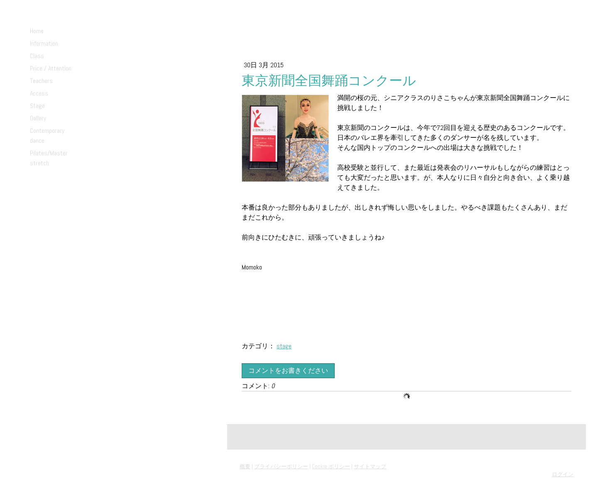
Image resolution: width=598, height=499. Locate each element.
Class (37, 55)
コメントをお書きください (288, 370)
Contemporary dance (47, 135)
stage (284, 346)
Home (37, 31)
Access (39, 93)
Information (44, 43)
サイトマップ (370, 466)
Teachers (41, 80)
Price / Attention (50, 68)
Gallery (38, 118)
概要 (245, 466)
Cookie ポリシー (331, 466)
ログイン (562, 474)
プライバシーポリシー (281, 466)
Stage (37, 105)
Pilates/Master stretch (49, 158)
